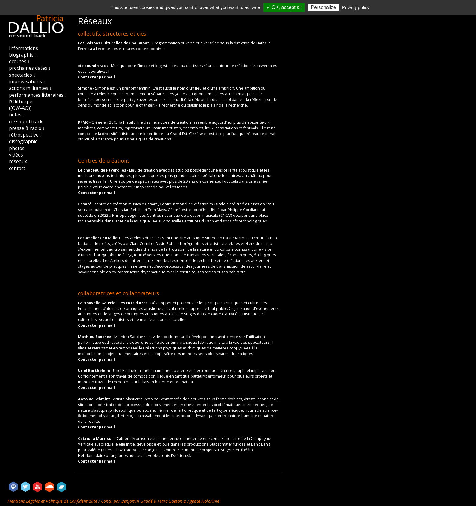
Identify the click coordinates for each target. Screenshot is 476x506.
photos (17, 148)
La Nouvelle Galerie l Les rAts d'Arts (113, 302)
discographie (23, 141)
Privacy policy (356, 7)
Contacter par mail (96, 77)
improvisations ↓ (27, 81)
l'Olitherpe (20, 101)
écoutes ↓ (19, 61)
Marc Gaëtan (170, 501)
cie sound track (26, 121)
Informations (23, 48)
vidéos (16, 155)
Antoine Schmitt (94, 399)
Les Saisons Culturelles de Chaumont (114, 43)
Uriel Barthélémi (94, 370)
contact (17, 168)
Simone (85, 88)
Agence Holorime (203, 501)
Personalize (323, 7)
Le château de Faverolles (102, 170)
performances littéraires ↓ (38, 95)
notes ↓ (17, 114)
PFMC (83, 122)
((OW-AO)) (20, 108)
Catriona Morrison (96, 438)
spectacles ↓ (22, 75)
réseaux (18, 161)
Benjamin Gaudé (137, 501)
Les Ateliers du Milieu (99, 237)
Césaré (85, 204)
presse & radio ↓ (27, 128)
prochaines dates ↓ (30, 68)
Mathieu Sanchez (95, 336)
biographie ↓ (23, 54)
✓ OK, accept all (284, 7)
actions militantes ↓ (30, 88)
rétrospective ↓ (25, 134)
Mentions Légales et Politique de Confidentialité (52, 501)
